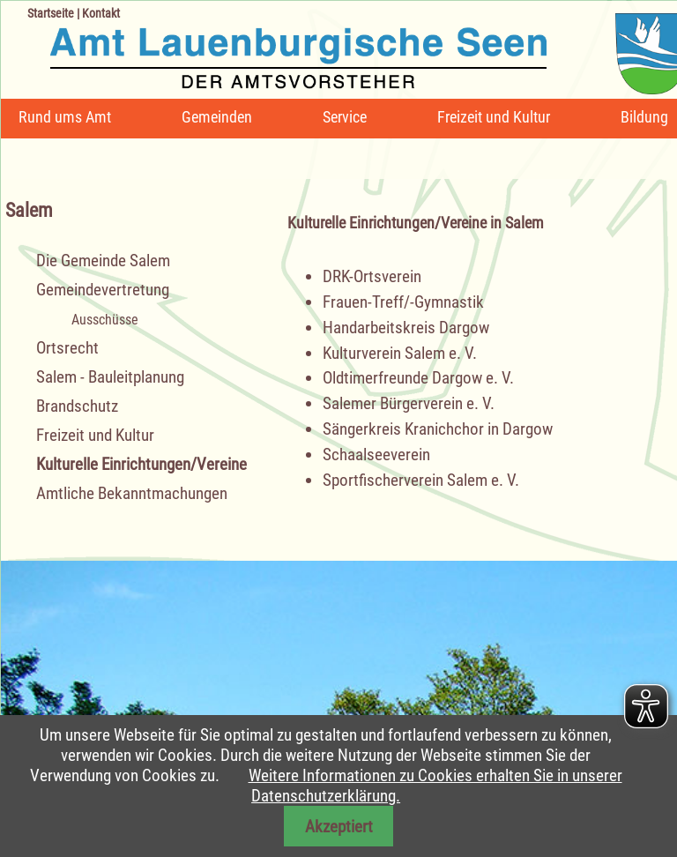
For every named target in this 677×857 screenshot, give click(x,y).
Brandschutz (77, 406)
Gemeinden (217, 117)
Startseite (50, 13)
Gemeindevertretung (102, 289)
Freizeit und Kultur (493, 117)
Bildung (644, 117)
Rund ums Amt (65, 117)
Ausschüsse (104, 319)
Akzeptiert (339, 826)
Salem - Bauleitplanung (110, 377)
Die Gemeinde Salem (103, 260)
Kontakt (101, 13)
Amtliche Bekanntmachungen (131, 493)
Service (345, 117)
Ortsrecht (67, 348)
